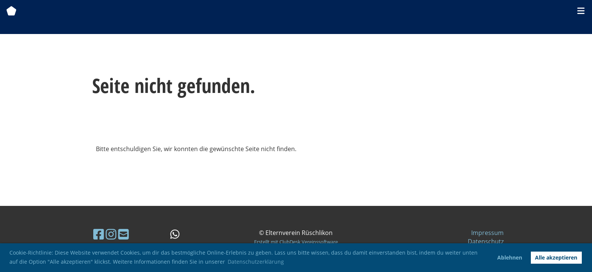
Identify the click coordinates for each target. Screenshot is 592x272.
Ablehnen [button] (509, 257)
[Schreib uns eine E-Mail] (123, 234)
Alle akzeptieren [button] (556, 257)
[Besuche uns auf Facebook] (98, 234)
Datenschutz (486, 241)
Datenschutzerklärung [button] (256, 261)
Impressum (487, 233)
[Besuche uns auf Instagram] (111, 234)
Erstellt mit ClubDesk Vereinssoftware (296, 241)
